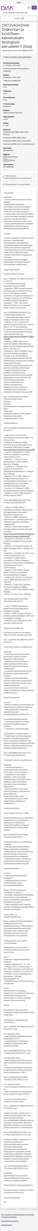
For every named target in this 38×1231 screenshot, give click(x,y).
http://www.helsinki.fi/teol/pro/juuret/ (19, 450)
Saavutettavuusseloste (10, 1221)
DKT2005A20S (8, 167)
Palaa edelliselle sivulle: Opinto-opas (15, 13)
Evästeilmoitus (6, 1225)
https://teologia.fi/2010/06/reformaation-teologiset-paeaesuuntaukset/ (19, 535)
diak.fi (19, 2)
